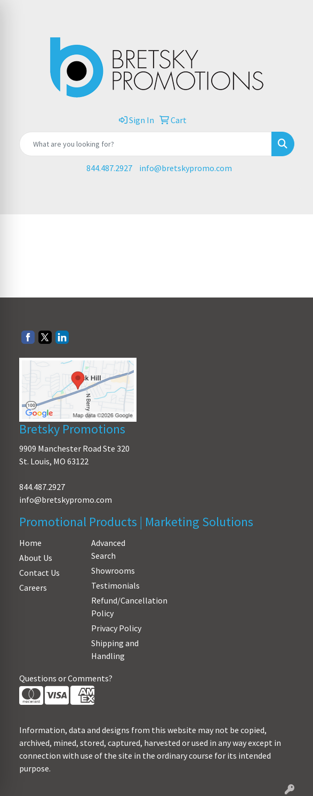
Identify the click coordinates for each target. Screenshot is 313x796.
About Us (35, 557)
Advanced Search (108, 549)
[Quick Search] (145, 144)
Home (30, 542)
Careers (33, 587)
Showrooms (113, 570)
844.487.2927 (109, 168)
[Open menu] (291, 199)
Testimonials (115, 585)
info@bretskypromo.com (185, 168)
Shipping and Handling (115, 649)
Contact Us (39, 572)
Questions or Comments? (66, 678)
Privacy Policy (116, 628)
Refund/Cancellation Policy (120, 606)
